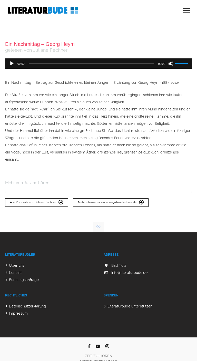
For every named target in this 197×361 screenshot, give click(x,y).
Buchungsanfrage (24, 280)
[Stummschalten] (170, 63)
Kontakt (15, 273)
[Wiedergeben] (11, 63)
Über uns (16, 265)
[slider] (91, 63)
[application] (98, 63)
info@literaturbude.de (129, 273)
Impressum (18, 313)
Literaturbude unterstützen (129, 306)
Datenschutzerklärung (27, 306)
